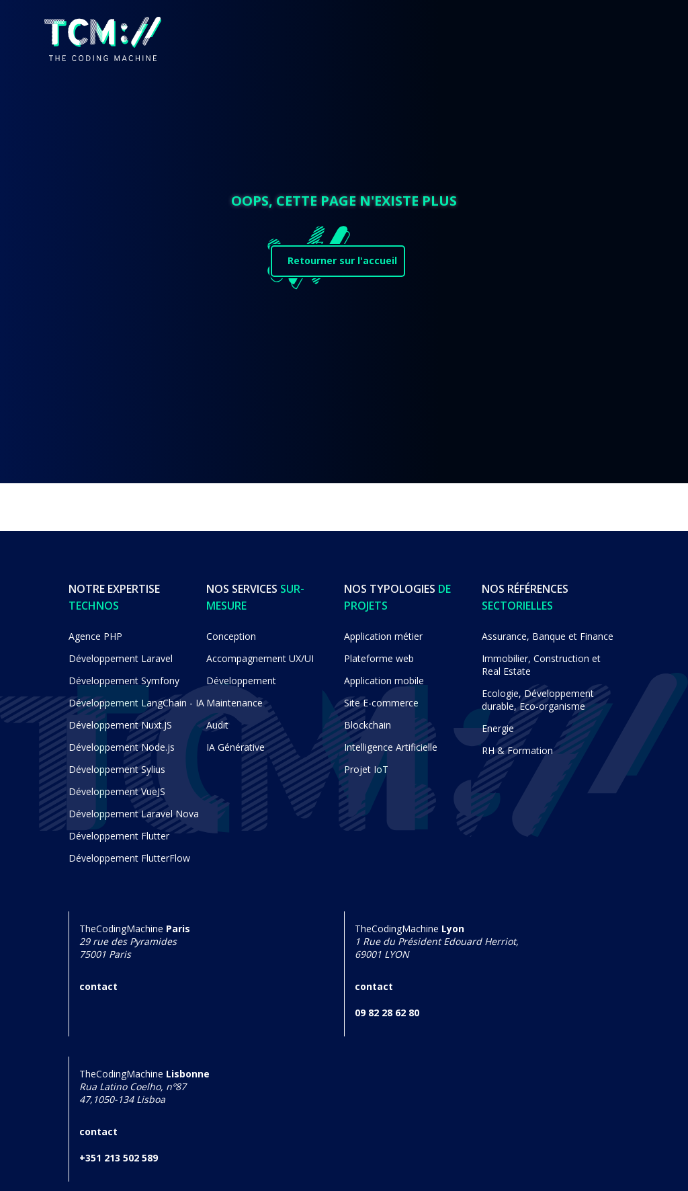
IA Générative (235, 741)
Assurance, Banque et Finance (547, 630)
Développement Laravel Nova (134, 807)
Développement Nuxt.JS (120, 718)
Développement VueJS (117, 785)
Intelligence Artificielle (390, 741)
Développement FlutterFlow (129, 852)
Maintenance (234, 696)
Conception (231, 630)
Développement (241, 674)
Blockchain (367, 718)
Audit (217, 718)
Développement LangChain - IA (136, 696)
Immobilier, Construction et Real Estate (541, 658)
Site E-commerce (381, 696)
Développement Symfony (124, 674)
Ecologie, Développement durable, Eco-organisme (538, 693)
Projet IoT (366, 763)
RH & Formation (517, 744)
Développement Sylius (117, 763)
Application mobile (384, 674)
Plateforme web (379, 652)
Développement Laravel (121, 652)
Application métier (383, 630)
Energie (498, 722)
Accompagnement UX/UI (260, 652)
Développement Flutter (119, 829)
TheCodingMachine (134, 941)
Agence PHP (95, 630)
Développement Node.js (122, 741)
